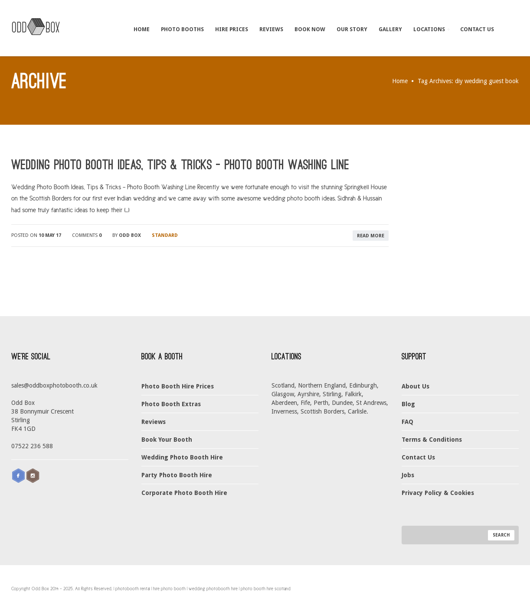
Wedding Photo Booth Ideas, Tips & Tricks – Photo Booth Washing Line (180, 165)
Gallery (390, 29)
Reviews (271, 29)
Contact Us (477, 29)
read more (370, 236)
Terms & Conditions (432, 439)
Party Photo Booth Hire (176, 475)
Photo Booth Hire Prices (177, 386)
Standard (165, 235)
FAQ (407, 421)
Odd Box (130, 235)
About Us (415, 386)
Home (142, 29)
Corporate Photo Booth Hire (184, 492)
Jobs (408, 475)
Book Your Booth (166, 439)
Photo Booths (182, 29)
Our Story (352, 29)
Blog (408, 404)
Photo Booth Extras (171, 404)
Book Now (309, 29)
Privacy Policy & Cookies (438, 492)
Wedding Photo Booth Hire (182, 457)
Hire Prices (231, 29)
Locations (431, 29)
